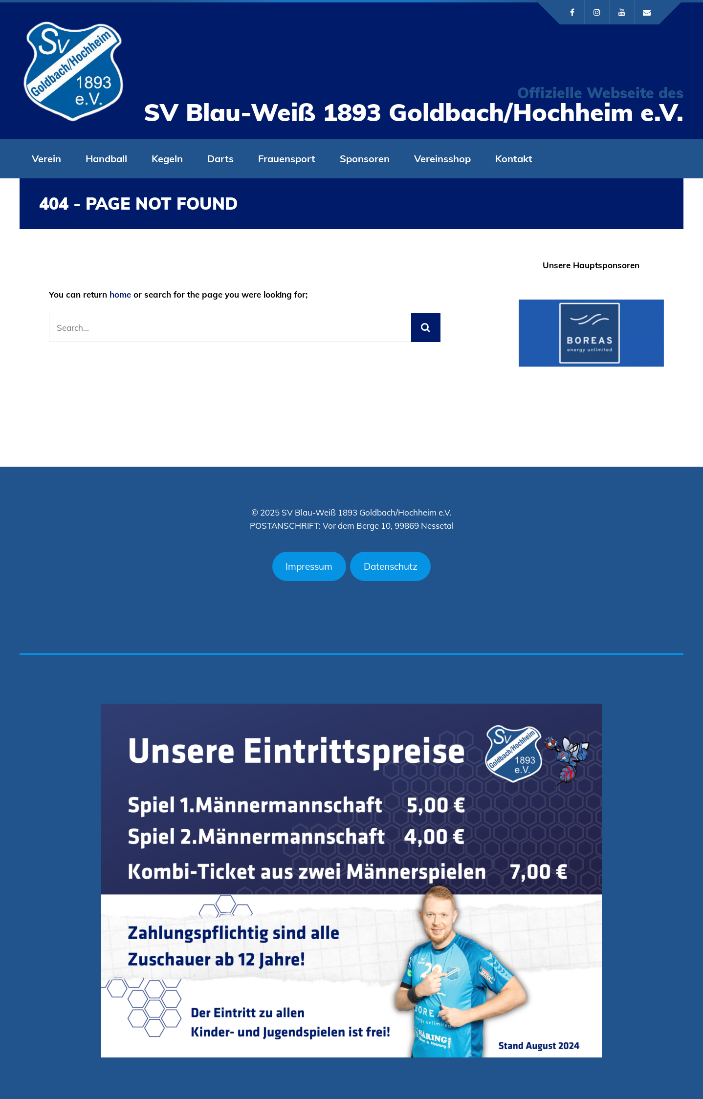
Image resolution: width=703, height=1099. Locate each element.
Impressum (309, 566)
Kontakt (513, 158)
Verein (46, 158)
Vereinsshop (442, 158)
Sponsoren (365, 158)
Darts (220, 158)
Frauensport (286, 158)
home (120, 294)
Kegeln (167, 158)
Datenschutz (390, 566)
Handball (106, 158)
